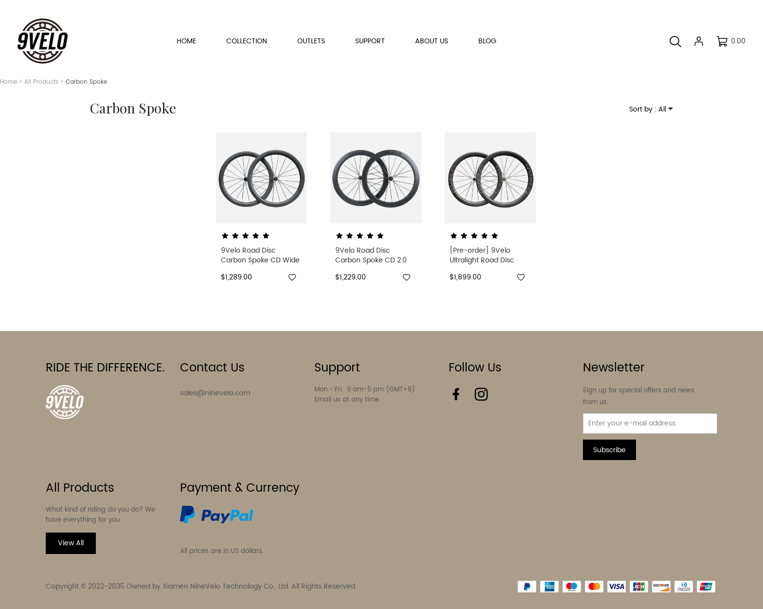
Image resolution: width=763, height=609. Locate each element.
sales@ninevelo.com (215, 393)
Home (8, 82)
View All (71, 543)
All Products (41, 82)
